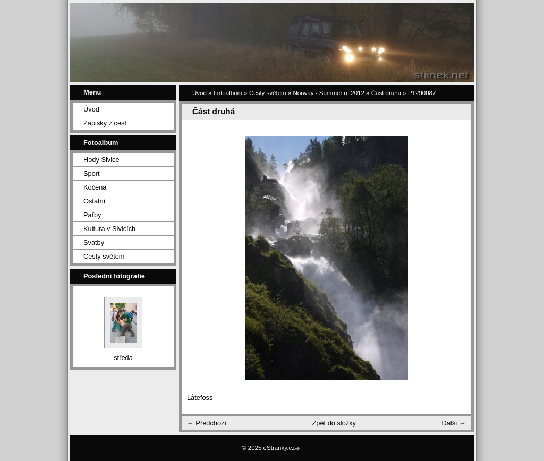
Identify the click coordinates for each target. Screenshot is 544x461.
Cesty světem (104, 256)
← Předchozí (206, 423)
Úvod (91, 109)
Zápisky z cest (104, 123)
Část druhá (386, 93)
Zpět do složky (334, 423)
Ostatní (94, 201)
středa (123, 358)
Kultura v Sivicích (109, 229)
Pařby (92, 215)
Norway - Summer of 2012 (328, 93)
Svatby (93, 242)
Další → (453, 423)
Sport (91, 173)
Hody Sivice (101, 160)
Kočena (94, 187)
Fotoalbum (228, 93)
